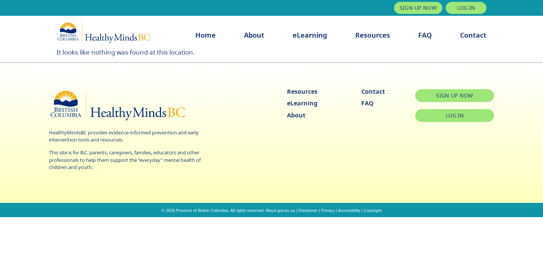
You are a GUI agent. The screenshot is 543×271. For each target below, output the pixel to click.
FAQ (425, 35)
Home (205, 35)
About (254, 35)
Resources (372, 35)
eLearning (310, 35)
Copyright (373, 210)
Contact (473, 35)
